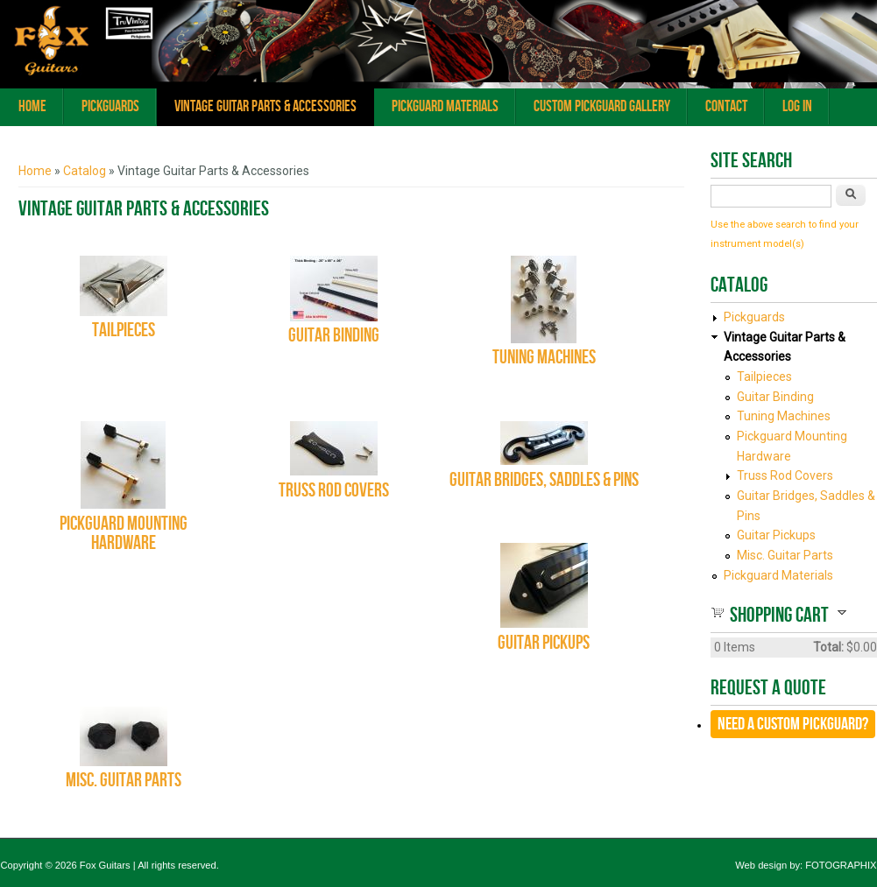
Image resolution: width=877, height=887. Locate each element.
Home (32, 106)
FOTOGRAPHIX (840, 865)
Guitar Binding (333, 336)
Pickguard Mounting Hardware (123, 534)
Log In (797, 106)
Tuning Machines (544, 358)
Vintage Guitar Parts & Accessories (265, 106)
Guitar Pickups (544, 643)
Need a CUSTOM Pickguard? (793, 724)
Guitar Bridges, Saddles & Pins (544, 480)
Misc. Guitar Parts (123, 780)
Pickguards (110, 106)
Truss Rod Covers (334, 491)
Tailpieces (123, 330)
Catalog (84, 171)
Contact (726, 106)
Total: (828, 647)
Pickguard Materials (445, 106)
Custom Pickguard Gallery (602, 106)
